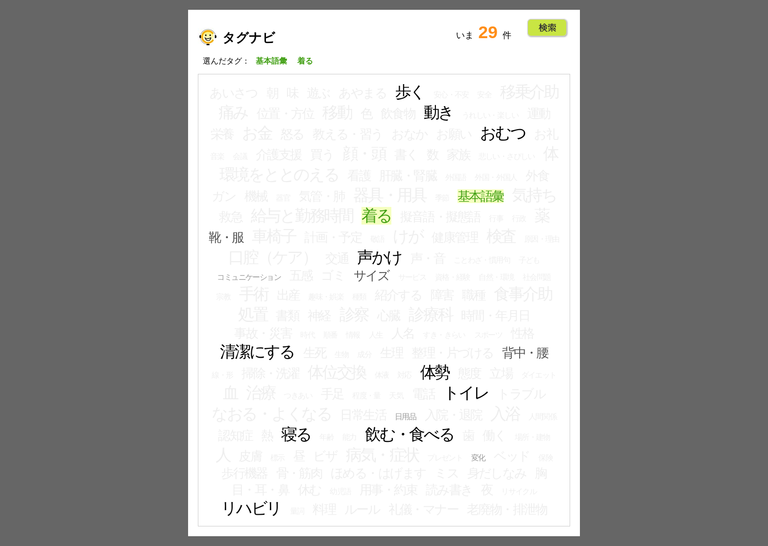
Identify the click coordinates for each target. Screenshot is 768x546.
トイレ (465, 393)
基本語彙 (480, 196)
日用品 (405, 416)
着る (376, 216)
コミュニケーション (249, 277)
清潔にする (257, 352)
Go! (547, 28)
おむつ (502, 133)
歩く (410, 92)
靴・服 (226, 237)
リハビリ (251, 508)
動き (439, 112)
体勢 (435, 372)
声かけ (379, 257)
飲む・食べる (409, 434)
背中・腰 (525, 353)
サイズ (371, 275)
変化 (478, 458)
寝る (296, 434)
